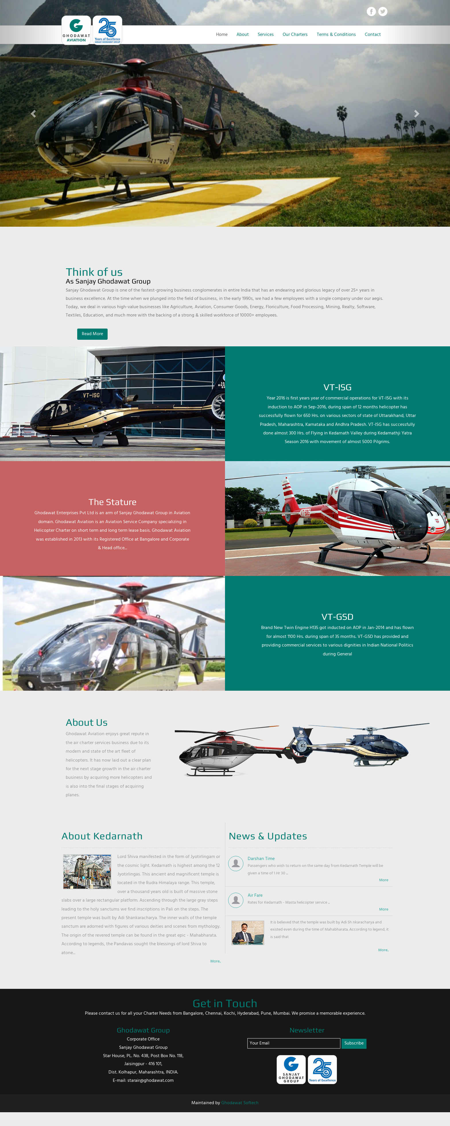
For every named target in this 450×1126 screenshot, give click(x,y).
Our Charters (295, 34)
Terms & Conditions (336, 34)
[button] (33, 113)
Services (266, 34)
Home (222, 34)
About (242, 34)
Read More (92, 334)
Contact (373, 34)
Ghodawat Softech (240, 1103)
